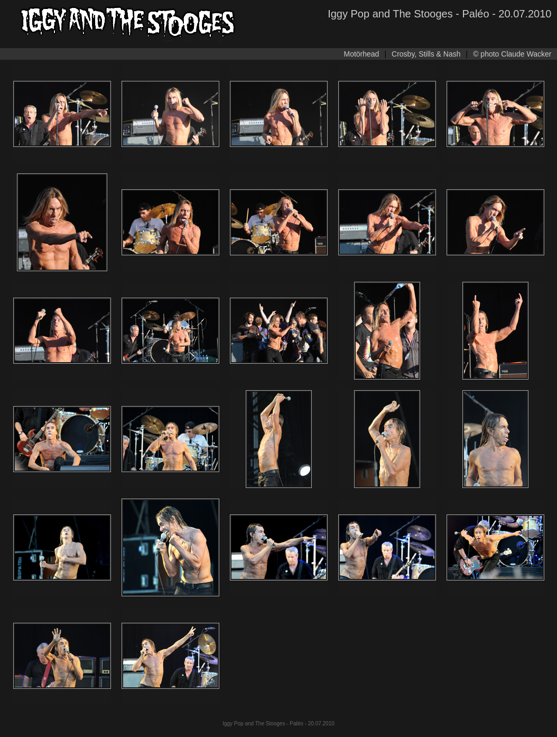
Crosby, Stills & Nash (426, 54)
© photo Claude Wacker (512, 54)
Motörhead (361, 54)
